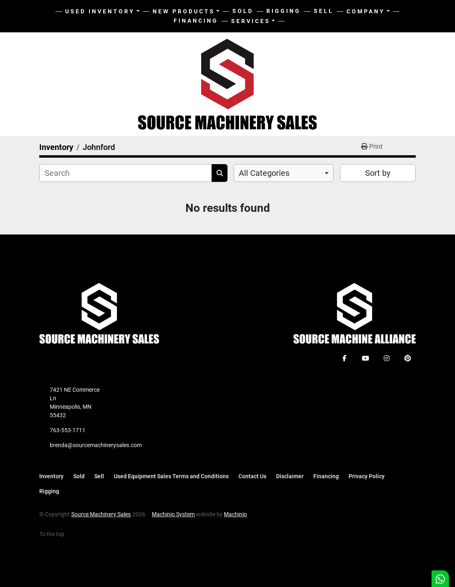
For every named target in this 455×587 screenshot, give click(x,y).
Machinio (235, 514)
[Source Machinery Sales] (99, 313)
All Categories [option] (264, 173)
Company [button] (366, 11)
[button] (186, 11)
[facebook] (344, 358)
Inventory (51, 476)
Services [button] (250, 21)
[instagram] (386, 358)
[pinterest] (408, 358)
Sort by (377, 173)
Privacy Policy (367, 476)
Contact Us (252, 476)
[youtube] (365, 358)
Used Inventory (100, 11)
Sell (324, 11)
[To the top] (56, 534)
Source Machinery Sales (101, 514)
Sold (242, 11)
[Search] (125, 173)
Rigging (283, 11)
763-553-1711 (67, 430)
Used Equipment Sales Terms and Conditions (171, 476)
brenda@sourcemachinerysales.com (96, 445)
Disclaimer (290, 476)
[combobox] (284, 173)
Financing (196, 20)
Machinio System (173, 514)
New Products (184, 11)
